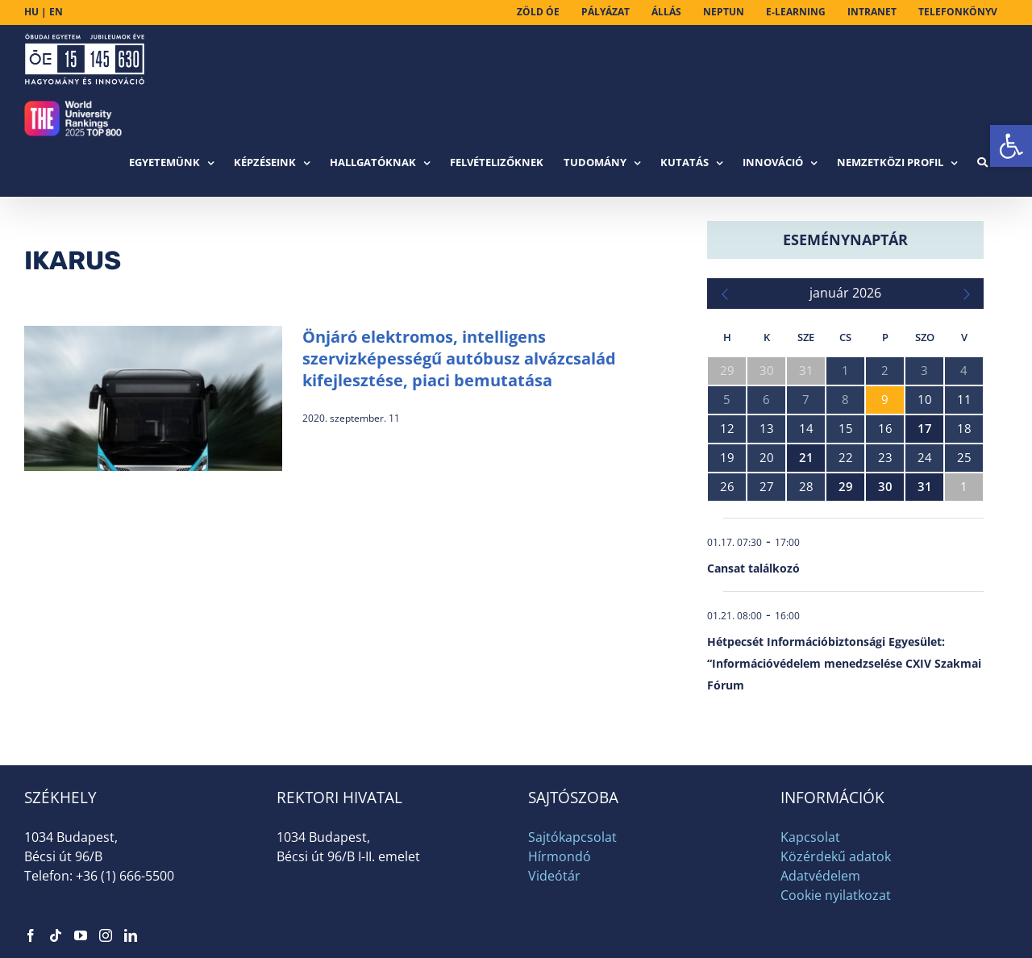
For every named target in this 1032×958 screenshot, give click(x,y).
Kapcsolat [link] (810, 837)
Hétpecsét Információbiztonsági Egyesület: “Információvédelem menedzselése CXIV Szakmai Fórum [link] (844, 663)
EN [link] (56, 12)
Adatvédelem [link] (820, 876)
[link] (1011, 146)
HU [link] (31, 12)
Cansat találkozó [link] (753, 568)
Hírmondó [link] (559, 856)
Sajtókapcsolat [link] (572, 837)
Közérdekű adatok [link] (835, 856)
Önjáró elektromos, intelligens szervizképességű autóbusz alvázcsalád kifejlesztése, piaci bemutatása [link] (459, 358)
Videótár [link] (554, 876)
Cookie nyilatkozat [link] (835, 895)
